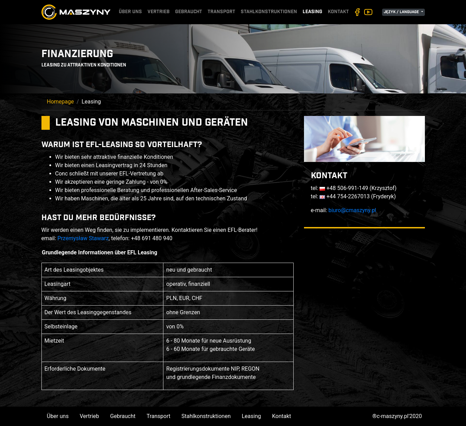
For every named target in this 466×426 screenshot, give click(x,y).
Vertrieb (159, 12)
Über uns (130, 12)
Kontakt (338, 12)
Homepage (60, 101)
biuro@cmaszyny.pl (352, 210)
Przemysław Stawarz (82, 238)
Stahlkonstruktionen (269, 12)
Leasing (312, 12)
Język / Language (402, 12)
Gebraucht (188, 12)
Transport (221, 12)
